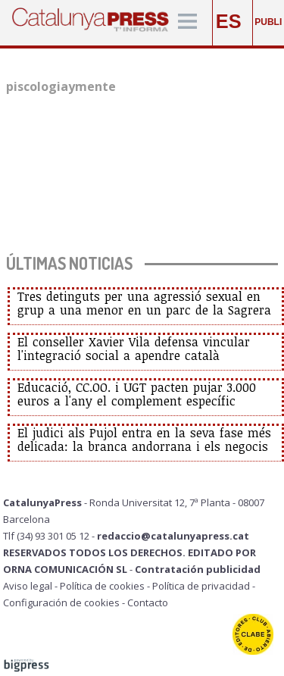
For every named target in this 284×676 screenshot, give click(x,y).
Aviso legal (27, 586)
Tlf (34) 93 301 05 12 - (50, 536)
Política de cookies (102, 586)
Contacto (147, 602)
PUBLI (268, 22)
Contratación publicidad (198, 569)
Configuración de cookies (61, 602)
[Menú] (187, 22)
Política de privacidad (201, 586)
